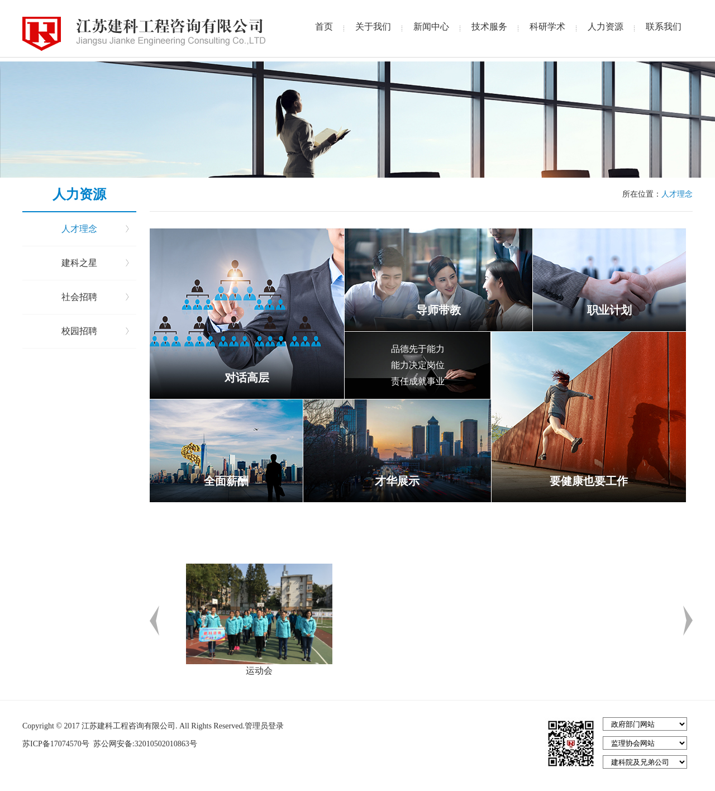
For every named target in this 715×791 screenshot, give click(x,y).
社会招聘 (79, 297)
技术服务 (489, 26)
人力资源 (605, 26)
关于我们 (373, 26)
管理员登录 (264, 726)
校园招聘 (79, 331)
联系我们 (663, 26)
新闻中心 (431, 26)
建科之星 (79, 263)
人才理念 (79, 229)
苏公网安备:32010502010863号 (144, 744)
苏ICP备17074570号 (56, 744)
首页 (324, 26)
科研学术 (547, 26)
